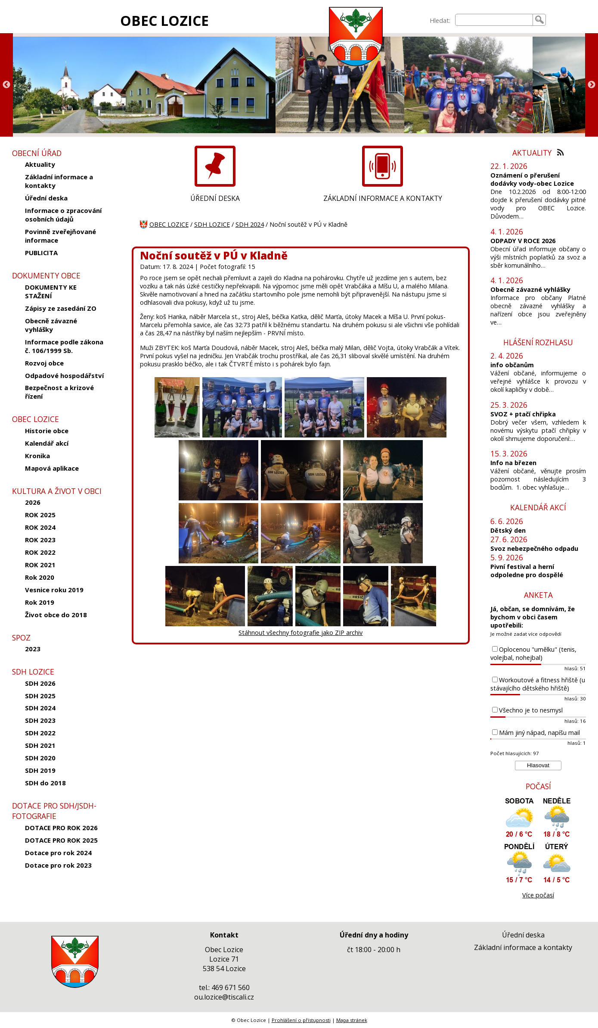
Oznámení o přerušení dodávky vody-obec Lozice (532, 179)
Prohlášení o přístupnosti (301, 1020)
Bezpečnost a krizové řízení (59, 391)
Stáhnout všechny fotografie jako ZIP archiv (301, 632)
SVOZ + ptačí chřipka (523, 414)
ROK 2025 (40, 514)
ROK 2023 (40, 539)
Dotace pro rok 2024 (58, 852)
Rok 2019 (39, 602)
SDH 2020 (40, 757)
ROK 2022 (40, 552)
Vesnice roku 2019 (54, 589)
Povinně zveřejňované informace (60, 235)
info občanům (512, 365)
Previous (6, 85)
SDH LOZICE (212, 224)
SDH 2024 (40, 707)
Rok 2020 (39, 577)
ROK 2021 (40, 564)
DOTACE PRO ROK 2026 (61, 827)
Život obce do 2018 (56, 614)
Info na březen (513, 463)
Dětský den (508, 530)
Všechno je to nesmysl (531, 710)
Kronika (37, 455)
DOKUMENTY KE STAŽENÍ (51, 291)
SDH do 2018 (45, 782)
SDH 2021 (40, 745)
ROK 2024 (40, 527)
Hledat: (440, 20)
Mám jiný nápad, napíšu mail (539, 732)
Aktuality (40, 164)
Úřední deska (46, 198)
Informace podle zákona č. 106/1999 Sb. (64, 346)
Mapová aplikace (52, 468)
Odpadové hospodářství (64, 375)
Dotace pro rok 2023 (58, 865)
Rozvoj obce (44, 363)
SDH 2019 (40, 770)
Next (591, 85)
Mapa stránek (351, 1020)
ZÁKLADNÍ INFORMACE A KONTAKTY (382, 198)
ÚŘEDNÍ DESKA (215, 198)
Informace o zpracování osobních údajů (63, 214)
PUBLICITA (41, 252)
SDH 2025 (40, 695)
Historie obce (46, 430)
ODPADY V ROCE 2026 (522, 241)
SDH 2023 (40, 720)
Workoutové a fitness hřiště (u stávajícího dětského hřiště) (537, 684)
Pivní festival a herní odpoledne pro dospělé (526, 570)
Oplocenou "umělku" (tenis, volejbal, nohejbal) (533, 653)
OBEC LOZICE (164, 20)
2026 (32, 502)
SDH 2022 (40, 732)
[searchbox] (494, 20)
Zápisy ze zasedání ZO (60, 308)
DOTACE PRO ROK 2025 (61, 840)
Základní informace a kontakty (59, 181)
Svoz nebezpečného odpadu (534, 548)
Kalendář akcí (46, 443)
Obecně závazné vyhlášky (51, 325)
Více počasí (538, 895)
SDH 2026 (40, 683)
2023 (32, 648)
